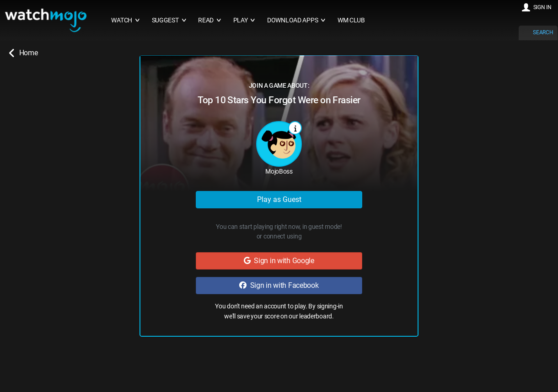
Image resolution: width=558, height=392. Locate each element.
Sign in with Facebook (278, 285)
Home (23, 53)
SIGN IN (542, 7)
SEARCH (543, 32)
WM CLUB (351, 20)
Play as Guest (279, 199)
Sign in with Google (279, 260)
